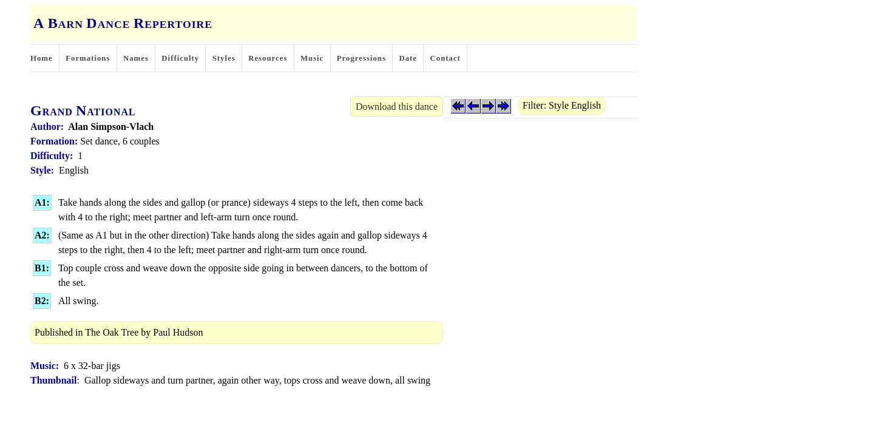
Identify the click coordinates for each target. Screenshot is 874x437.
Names (136, 58)
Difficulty (180, 58)
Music (312, 58)
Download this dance (397, 106)
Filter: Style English (562, 105)
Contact (445, 58)
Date (408, 58)
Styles (223, 58)
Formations (88, 58)
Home (41, 58)
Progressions (361, 58)
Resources (267, 58)
